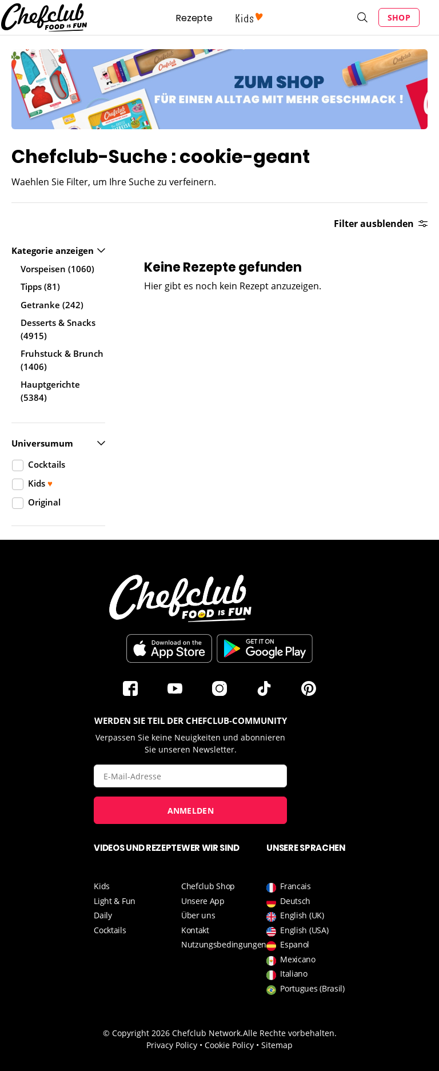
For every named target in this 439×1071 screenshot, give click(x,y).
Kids (102, 886)
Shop (399, 17)
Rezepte (194, 18)
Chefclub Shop (208, 886)
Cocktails (110, 930)
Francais (288, 886)
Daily (103, 915)
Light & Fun (114, 900)
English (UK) (295, 915)
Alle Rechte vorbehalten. (290, 1033)
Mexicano (291, 959)
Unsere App (203, 900)
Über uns (198, 915)
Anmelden (190, 810)
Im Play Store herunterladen (265, 648)
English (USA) (297, 930)
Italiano (287, 973)
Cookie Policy (229, 1045)
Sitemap (277, 1045)
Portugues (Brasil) (305, 988)
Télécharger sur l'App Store (169, 648)
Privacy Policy (171, 1045)
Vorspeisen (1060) (57, 268)
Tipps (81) (40, 286)
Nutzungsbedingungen (223, 944)
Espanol (287, 944)
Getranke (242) (52, 304)
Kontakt (195, 930)
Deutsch (288, 900)
